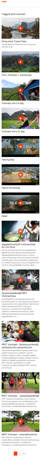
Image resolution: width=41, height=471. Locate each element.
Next (24, 453)
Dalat (4, 215)
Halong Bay (8, 159)
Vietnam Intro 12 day (13, 131)
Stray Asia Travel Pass (14, 41)
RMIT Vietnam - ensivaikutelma (19, 434)
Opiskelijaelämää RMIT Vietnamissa (14, 294)
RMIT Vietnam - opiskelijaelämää (20, 395)
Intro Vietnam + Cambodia (16, 74)
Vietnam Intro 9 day (13, 103)
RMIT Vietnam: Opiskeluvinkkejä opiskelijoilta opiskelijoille (20, 346)
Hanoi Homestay (11, 187)
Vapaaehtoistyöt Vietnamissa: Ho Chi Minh (19, 246)
